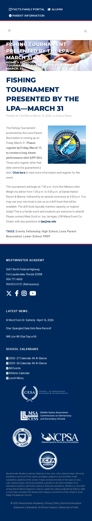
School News (32, 62)
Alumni (55, 9)
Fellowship (33, 231)
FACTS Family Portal (27, 9)
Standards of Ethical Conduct (41, 507)
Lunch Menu (16, 378)
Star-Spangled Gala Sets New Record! (28, 328)
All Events (15, 368)
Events (20, 231)
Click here (19, 172)
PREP (46, 236)
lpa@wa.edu (48, 221)
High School (50, 231)
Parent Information (26, 15)
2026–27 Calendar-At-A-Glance (28, 358)
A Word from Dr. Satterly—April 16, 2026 (30, 320)
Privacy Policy (52, 503)
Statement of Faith (68, 507)
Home (11, 62)
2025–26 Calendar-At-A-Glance (28, 363)
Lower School (32, 236)
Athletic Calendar (19, 373)
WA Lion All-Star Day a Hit (21, 336)
